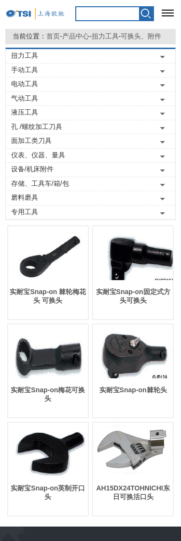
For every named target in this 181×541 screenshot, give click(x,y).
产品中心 (75, 36)
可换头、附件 (141, 36)
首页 (53, 36)
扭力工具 (105, 36)
